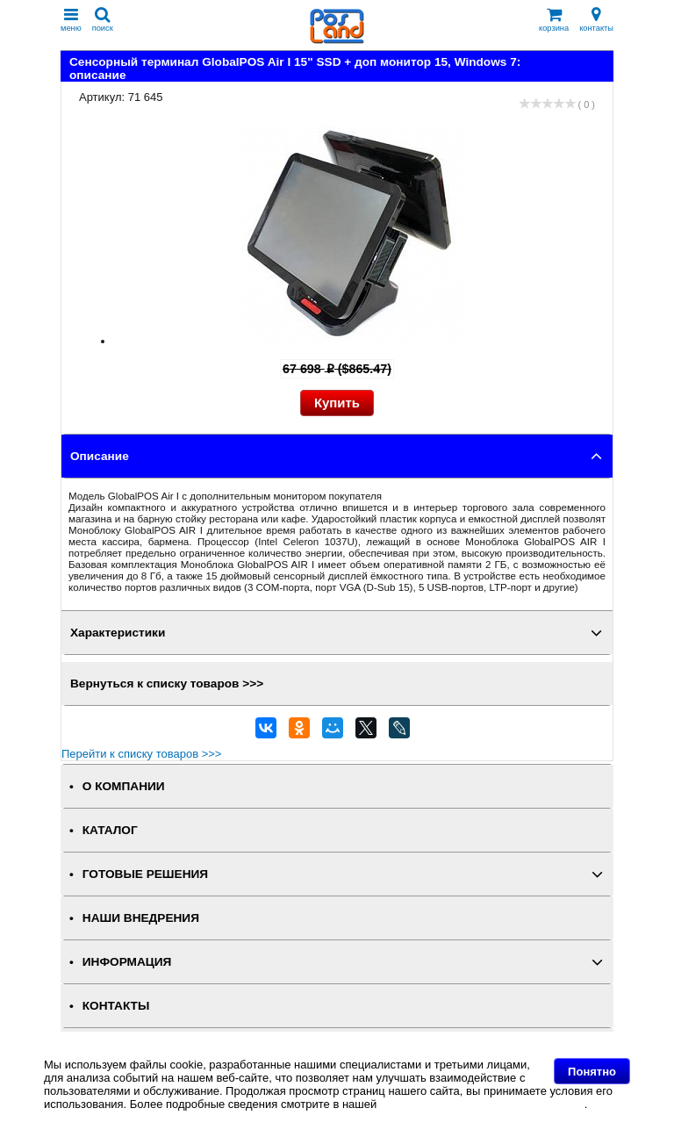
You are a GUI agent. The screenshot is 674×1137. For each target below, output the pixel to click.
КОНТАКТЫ (115, 1005)
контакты (596, 19)
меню (71, 19)
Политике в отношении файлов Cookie (482, 1104)
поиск (102, 19)
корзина (554, 19)
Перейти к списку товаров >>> (141, 753)
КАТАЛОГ (110, 830)
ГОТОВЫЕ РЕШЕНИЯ (145, 874)
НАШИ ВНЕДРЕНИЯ (140, 918)
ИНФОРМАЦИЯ (127, 961)
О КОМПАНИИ (123, 786)
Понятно (592, 1071)
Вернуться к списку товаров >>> (166, 683)
